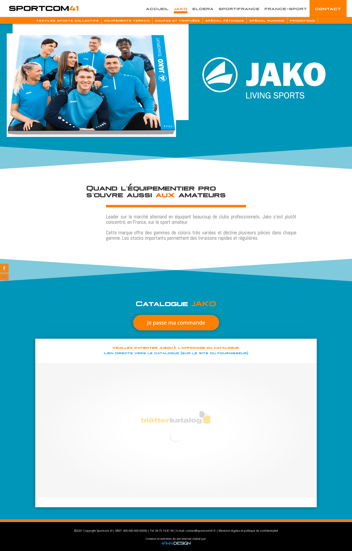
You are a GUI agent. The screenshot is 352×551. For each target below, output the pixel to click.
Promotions (302, 20)
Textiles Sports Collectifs (67, 20)
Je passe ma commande (89, 322)
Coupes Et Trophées (177, 20)
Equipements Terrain (127, 20)
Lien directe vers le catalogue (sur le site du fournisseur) (176, 352)
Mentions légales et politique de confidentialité (248, 531)
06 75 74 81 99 (164, 531)
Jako (180, 8)
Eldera (203, 8)
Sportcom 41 (105, 531)
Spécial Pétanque (224, 20)
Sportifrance (239, 8)
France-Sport (285, 8)
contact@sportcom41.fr (200, 531)
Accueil (157, 8)
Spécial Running (266, 20)
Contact (328, 8)
